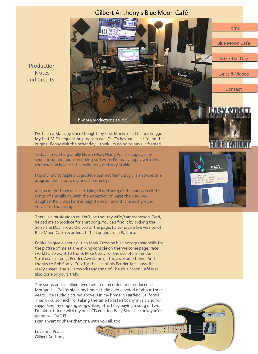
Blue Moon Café (233, 43)
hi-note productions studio (102, 120)
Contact (234, 89)
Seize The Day (233, 58)
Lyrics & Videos (233, 74)
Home (233, 28)
